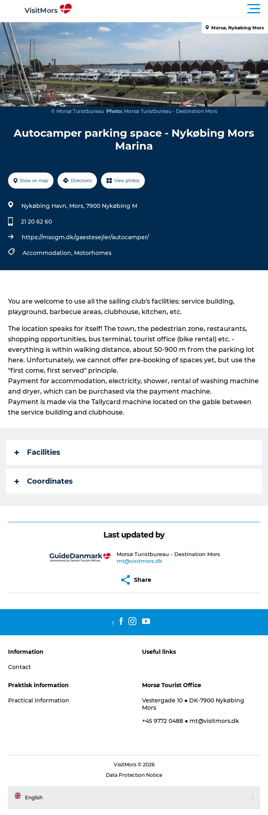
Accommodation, (48, 253)
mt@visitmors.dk (139, 561)
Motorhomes (92, 253)
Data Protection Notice (134, 775)
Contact (19, 667)
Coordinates (43, 481)
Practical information (38, 700)
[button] (170, 9)
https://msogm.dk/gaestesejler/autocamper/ (85, 237)
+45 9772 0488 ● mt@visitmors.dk (190, 721)
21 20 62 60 (36, 221)
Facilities (37, 452)
